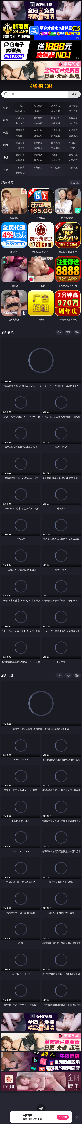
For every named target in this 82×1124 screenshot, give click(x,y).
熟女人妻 (20, 123)
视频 (5, 120)
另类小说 (38, 160)
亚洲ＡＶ (20, 118)
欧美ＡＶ (55, 118)
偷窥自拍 (20, 142)
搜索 (74, 94)
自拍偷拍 (38, 118)
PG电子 (20, 105)
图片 (5, 145)
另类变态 (73, 135)
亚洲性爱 (20, 130)
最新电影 (7, 675)
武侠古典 (73, 155)
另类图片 (73, 147)
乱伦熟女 (55, 135)
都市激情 (20, 155)
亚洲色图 (38, 142)
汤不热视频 (55, 167)
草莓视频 (38, 167)
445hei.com (41, 86)
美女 (59, 332)
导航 (5, 169)
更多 (77, 332)
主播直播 (55, 123)
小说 (5, 157)
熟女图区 (55, 147)
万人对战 (55, 105)
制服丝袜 (20, 135)
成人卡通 (55, 130)
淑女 (68, 675)
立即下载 (62, 1117)
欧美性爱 (73, 130)
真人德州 (38, 105)
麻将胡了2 (20, 110)
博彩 (5, 108)
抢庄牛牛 (73, 110)
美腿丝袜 (20, 147)
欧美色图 (55, 142)
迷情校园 (20, 160)
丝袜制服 (38, 123)
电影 (5, 132)
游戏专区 (73, 105)
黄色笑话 (55, 160)
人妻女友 (55, 155)
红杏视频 (73, 167)
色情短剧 (20, 172)
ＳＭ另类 (73, 123)
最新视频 (7, 332)
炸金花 (38, 110)
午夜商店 (20, 167)
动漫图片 (73, 142)
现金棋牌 (55, 110)
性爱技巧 (73, 160)
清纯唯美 (38, 147)
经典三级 (38, 135)
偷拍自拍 (38, 130)
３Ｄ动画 (73, 118)
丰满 (59, 675)
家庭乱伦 (38, 155)
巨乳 (68, 332)
